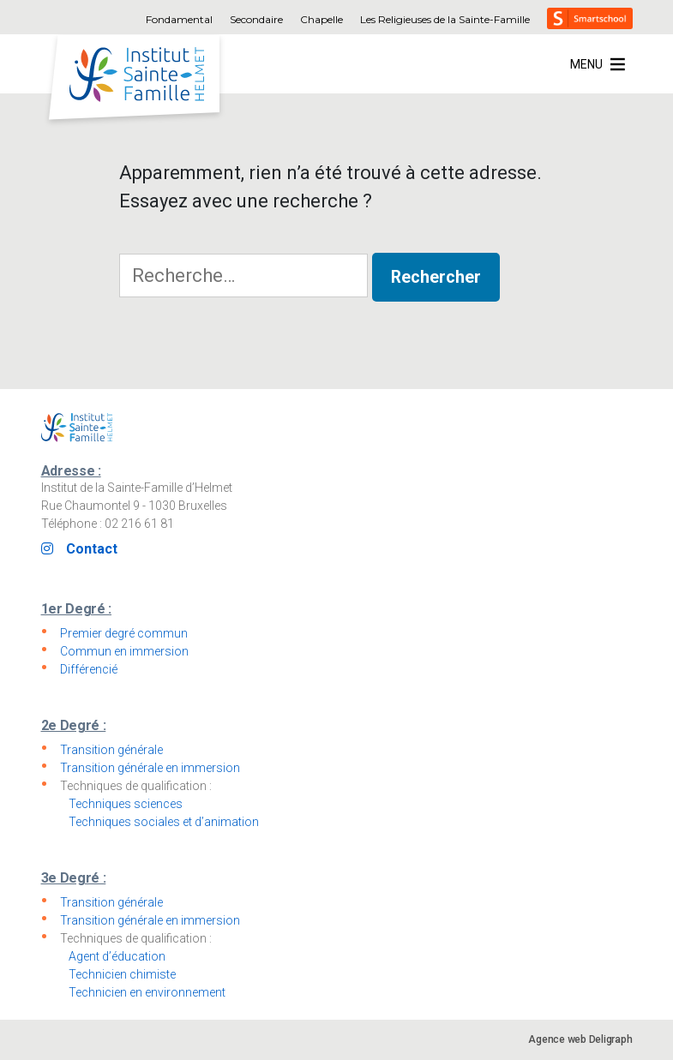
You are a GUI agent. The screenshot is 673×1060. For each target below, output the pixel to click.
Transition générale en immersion (150, 768)
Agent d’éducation (117, 956)
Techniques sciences (126, 804)
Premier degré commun (124, 633)
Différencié (88, 669)
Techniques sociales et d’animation (164, 822)
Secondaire (256, 19)
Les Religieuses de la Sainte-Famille (445, 19)
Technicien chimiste (122, 974)
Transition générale (111, 750)
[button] (586, 64)
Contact (91, 549)
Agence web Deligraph (580, 1039)
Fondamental (179, 19)
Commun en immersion (124, 651)
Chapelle (321, 19)
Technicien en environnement (147, 992)
